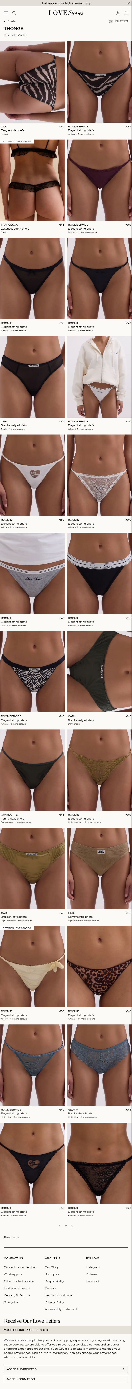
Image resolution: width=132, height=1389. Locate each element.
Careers (50, 1288)
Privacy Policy (54, 1302)
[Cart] (126, 13)
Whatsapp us (13, 1274)
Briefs (10, 21)
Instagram (93, 1267)
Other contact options (19, 1281)
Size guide (11, 1302)
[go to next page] (72, 1226)
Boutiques (52, 1274)
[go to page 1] (60, 1226)
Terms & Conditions (58, 1295)
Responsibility (54, 1281)
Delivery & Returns (17, 1295)
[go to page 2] (66, 1226)
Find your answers (17, 1288)
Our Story (52, 1267)
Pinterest (92, 1274)
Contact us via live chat (20, 1267)
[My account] (118, 13)
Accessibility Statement (61, 1309)
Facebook (93, 1281)
